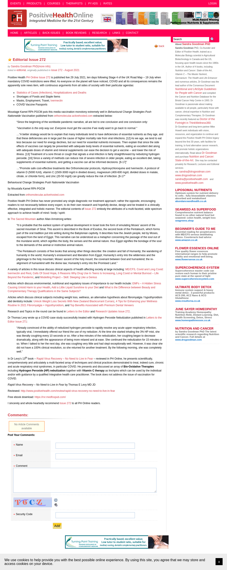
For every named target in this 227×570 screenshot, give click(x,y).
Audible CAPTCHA (56, 505)
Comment (21, 465)
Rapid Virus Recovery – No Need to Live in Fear (65, 358)
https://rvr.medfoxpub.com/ (50, 397)
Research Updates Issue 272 (113, 311)
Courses (53, 3)
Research (99, 32)
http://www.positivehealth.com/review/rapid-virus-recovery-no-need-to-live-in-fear (68, 390)
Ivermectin (56, 100)
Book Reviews (76, 32)
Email (19, 455)
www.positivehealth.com (189, 182)
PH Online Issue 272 (38, 77)
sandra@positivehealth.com (191, 179)
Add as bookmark (10, 60)
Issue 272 (90, 208)
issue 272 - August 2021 (65, 70)
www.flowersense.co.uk (189, 259)
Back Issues (51, 32)
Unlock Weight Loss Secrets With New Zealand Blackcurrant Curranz (73, 301)
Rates (107, 3)
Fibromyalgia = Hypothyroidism (45, 305)
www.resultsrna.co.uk (187, 301)
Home (14, 32)
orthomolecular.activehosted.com (73, 115)
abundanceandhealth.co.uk (191, 201)
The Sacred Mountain (23, 219)
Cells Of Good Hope (44, 273)
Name (19, 444)
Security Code (24, 514)
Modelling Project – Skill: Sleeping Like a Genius (68, 277)
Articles (30, 32)
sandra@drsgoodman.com (194, 171)
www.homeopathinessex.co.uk (192, 320)
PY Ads (93, 3)
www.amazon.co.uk (186, 240)
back (161, 46)
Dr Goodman (209, 152)
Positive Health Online (52, 18)
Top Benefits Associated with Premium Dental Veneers (102, 305)
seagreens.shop (184, 220)
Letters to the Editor (78, 311)
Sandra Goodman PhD (196, 44)
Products (34, 3)
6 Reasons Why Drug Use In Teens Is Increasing (86, 273)
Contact (132, 32)
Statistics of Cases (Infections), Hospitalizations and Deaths (51, 92)
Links (116, 32)
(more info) (30, 66)
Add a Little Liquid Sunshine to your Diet (75, 287)
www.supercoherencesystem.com (194, 279)
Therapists (74, 3)
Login (212, 3)
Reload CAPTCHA (56, 500)
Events (15, 3)
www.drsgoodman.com (188, 175)
